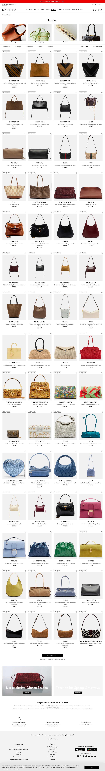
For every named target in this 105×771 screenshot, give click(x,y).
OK (92, 767)
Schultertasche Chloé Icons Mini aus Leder (91, 124)
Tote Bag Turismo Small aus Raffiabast (91, 365)
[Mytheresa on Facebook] (81, 756)
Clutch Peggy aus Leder (91, 204)
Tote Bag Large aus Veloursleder (39, 83)
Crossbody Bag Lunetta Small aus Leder (65, 165)
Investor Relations (52, 757)
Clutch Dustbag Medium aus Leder (40, 563)
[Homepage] (9, 10)
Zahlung (18, 752)
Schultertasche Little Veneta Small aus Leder (65, 483)
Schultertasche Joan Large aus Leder (65, 244)
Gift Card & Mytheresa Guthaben (18, 749)
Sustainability (52, 749)
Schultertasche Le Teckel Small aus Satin (90, 443)
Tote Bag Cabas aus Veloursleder (14, 324)
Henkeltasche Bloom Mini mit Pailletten (65, 443)
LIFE (14, 4)
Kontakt (19, 747)
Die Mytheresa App (52, 747)
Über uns (52, 744)
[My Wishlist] (99, 9)
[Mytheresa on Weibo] (92, 756)
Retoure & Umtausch (18, 757)
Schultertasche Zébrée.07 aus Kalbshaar (90, 643)
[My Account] (96, 9)
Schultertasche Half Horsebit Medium (39, 643)
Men (8, 4)
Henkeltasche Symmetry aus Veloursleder (91, 563)
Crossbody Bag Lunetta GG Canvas (90, 165)
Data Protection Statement (11, 769)
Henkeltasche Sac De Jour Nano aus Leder (14, 365)
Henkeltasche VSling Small (40, 404)
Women (4, 4)
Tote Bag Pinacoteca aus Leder (40, 204)
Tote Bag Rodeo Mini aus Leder (14, 244)
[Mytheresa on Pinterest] (83, 756)
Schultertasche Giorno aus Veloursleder (65, 204)
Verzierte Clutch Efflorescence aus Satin (39, 443)
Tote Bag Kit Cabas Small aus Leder (39, 124)
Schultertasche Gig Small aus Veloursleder (14, 285)
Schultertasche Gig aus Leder (65, 124)
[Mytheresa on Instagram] (86, 756)
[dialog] (52, 767)
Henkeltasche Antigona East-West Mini (40, 365)
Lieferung (18, 754)
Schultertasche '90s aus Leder (14, 165)
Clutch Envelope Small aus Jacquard (65, 404)
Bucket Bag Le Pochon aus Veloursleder (91, 483)
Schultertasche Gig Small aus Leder (40, 285)
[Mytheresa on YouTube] (89, 756)
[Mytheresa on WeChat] (95, 756)
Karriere (52, 754)
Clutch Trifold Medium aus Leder (90, 602)
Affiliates (52, 759)
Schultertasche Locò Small (14, 404)
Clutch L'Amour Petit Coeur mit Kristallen (14, 483)
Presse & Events (52, 752)
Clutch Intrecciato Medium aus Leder (65, 563)
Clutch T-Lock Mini (65, 365)
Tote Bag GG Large (14, 204)
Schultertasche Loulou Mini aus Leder (14, 443)
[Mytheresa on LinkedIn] (78, 756)
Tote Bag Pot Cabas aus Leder (91, 83)
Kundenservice (19, 744)
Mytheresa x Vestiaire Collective (19, 759)
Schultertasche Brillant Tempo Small (91, 524)
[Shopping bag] (101, 9)
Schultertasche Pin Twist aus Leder (65, 324)
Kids (11, 4)
